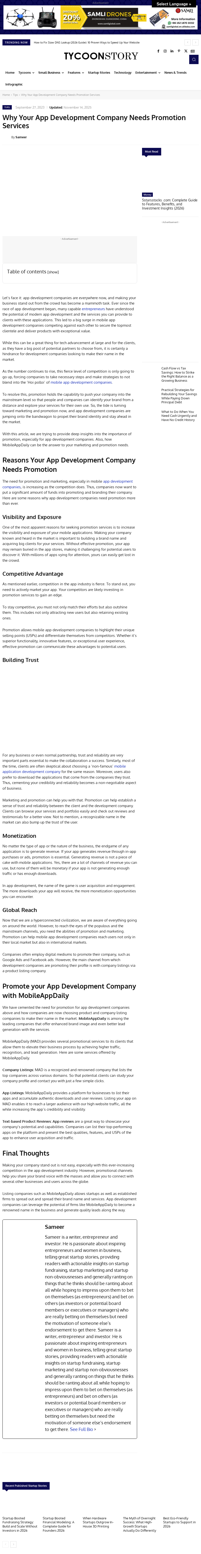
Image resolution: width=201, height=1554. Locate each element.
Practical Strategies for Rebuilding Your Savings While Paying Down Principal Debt (179, 393)
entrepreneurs (93, 309)
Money (147, 194)
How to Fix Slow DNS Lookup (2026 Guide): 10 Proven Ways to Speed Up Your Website (87, 42)
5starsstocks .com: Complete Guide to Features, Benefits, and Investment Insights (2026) (169, 204)
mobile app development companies (81, 382)
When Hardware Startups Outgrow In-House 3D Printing (98, 1521)
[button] (194, 59)
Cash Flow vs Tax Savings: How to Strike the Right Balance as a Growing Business (177, 373)
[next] (195, 42)
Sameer (21, 137)
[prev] (188, 42)
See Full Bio (81, 1429)
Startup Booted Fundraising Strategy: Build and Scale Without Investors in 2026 (19, 1523)
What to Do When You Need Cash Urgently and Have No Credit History (179, 412)
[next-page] (13, 1543)
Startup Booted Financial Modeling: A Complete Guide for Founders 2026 (58, 1523)
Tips (15, 95)
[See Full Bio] (95, 1429)
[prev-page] (5, 1543)
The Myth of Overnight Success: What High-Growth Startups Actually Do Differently (139, 1523)
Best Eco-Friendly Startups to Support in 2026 (179, 1521)
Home (6, 95)
